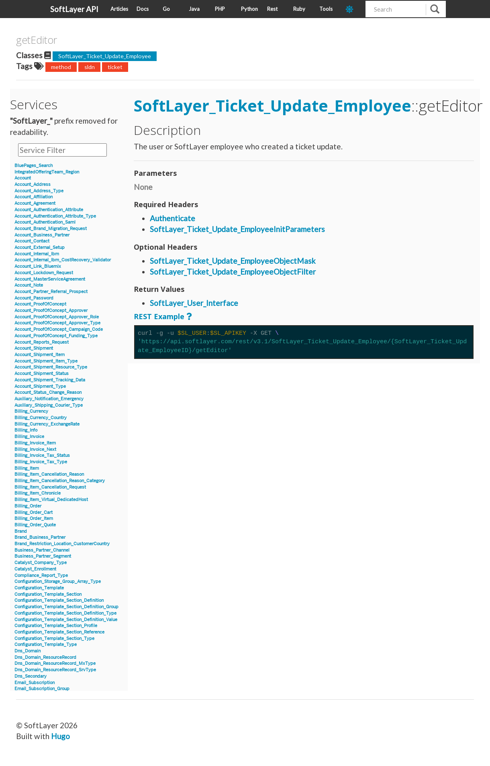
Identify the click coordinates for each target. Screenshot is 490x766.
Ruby (299, 9)
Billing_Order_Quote (35, 525)
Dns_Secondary (30, 676)
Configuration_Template (39, 588)
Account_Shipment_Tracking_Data (49, 380)
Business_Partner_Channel (41, 550)
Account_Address (32, 184)
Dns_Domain (27, 651)
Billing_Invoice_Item (35, 443)
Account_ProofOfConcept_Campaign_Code (58, 329)
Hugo (60, 736)
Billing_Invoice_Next (35, 449)
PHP (220, 9)
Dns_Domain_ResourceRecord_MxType (55, 663)
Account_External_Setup (39, 247)
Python (249, 9)
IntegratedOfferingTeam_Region (46, 172)
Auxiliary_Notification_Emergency (49, 398)
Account (22, 178)
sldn (89, 66)
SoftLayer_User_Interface (194, 303)
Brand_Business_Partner (39, 537)
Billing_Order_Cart (33, 512)
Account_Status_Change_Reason (48, 392)
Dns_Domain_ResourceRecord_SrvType (55, 669)
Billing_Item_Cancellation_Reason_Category (59, 480)
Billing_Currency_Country (40, 417)
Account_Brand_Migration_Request (50, 228)
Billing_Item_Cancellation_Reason (49, 474)
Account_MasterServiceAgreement (49, 279)
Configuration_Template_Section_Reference (59, 632)
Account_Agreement (34, 203)
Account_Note (28, 285)
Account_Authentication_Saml (45, 222)
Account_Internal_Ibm (36, 254)
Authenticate (172, 218)
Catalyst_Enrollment (35, 569)
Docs (143, 9)
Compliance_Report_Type (41, 575)
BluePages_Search (33, 165)
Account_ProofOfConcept (40, 304)
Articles (119, 9)
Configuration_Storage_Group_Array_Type (57, 581)
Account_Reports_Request (41, 342)
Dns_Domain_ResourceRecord (45, 657)
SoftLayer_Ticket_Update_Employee (104, 56)
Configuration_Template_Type (45, 644)
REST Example (159, 316)
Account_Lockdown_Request (43, 272)
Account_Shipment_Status (41, 373)
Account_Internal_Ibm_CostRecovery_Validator (62, 260)
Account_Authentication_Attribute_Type (55, 216)
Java (194, 9)
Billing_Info (25, 430)
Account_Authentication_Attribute (48, 209)
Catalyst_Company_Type (40, 562)
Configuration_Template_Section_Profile (55, 625)
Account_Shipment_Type (40, 386)
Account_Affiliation (33, 197)
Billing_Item (26, 468)
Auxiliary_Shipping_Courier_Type (48, 405)
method (61, 66)
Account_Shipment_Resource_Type (50, 367)
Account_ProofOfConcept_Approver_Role (56, 317)
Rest (272, 9)
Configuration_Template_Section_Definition (59, 600)
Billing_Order (27, 506)
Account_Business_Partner (41, 235)
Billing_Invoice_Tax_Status (42, 455)
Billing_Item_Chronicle (37, 493)
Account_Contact (31, 241)
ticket (115, 66)
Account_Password (33, 298)
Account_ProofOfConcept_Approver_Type (57, 323)
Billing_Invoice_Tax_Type (40, 461)
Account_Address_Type (38, 191)
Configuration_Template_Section (48, 594)
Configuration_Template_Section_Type (54, 638)
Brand (20, 531)
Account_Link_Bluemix (37, 266)
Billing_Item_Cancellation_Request (50, 487)
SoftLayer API (74, 9)
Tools (326, 9)
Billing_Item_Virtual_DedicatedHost (51, 499)
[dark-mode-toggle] (352, 9)
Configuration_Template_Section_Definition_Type (65, 613)
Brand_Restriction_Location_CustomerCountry (62, 543)
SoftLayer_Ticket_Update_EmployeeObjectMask (233, 260)
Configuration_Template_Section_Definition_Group (66, 606)
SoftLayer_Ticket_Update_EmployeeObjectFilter (233, 271)
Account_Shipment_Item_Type (46, 361)
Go (166, 9)
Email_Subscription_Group (41, 688)
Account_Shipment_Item (39, 354)
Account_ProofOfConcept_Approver (51, 310)
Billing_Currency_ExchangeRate (47, 424)
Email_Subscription (34, 682)
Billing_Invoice (29, 436)
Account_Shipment (33, 348)
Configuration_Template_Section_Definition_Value (65, 619)
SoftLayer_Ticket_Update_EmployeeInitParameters (237, 229)
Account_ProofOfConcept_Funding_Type (56, 335)
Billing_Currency (31, 411)
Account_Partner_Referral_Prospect (51, 291)
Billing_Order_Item (33, 518)
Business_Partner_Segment (42, 556)
